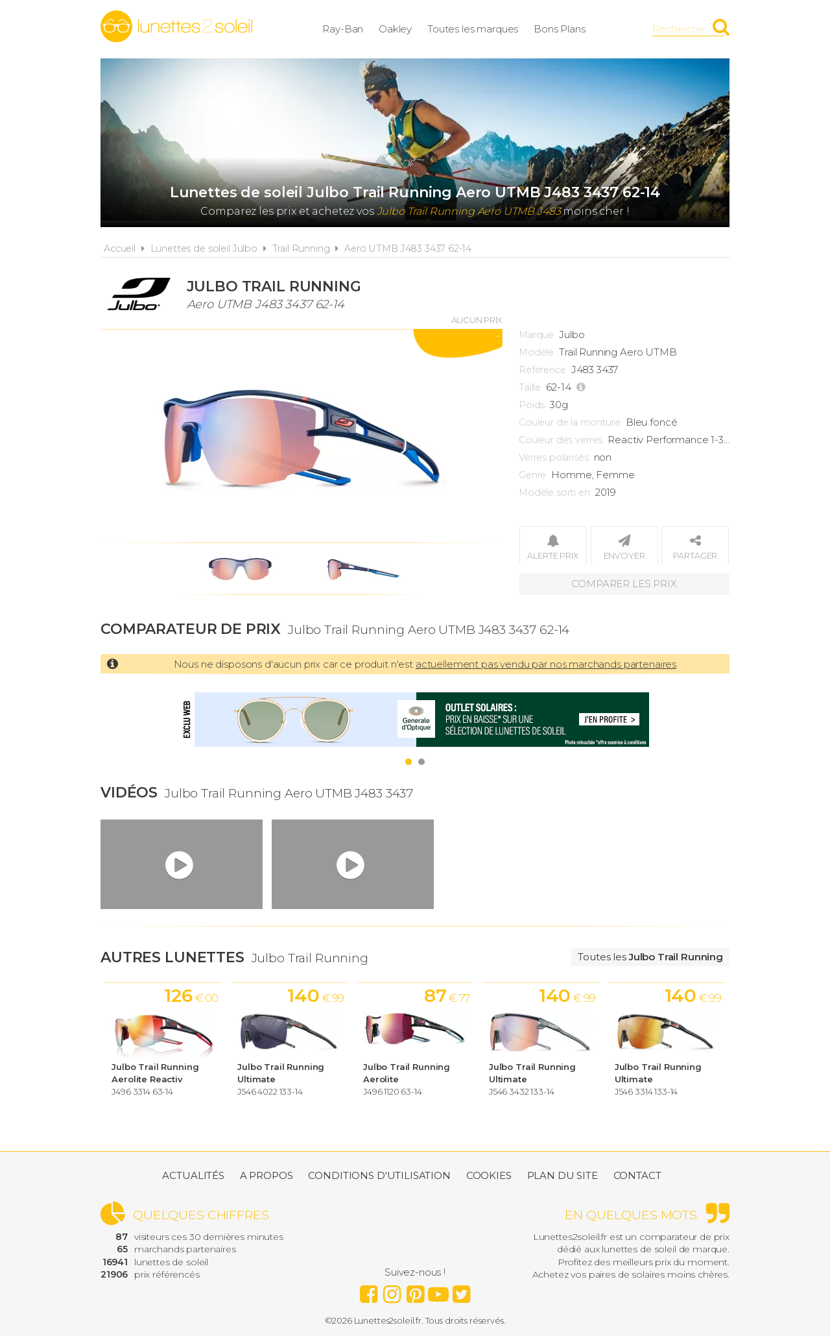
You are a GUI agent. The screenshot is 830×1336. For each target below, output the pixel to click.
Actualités (193, 1175)
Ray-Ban (342, 29)
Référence (542, 370)
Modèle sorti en (554, 492)
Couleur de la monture (570, 422)
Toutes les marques (472, 29)
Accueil (120, 248)
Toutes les (650, 957)
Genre (532, 475)
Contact (637, 1175)
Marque (536, 335)
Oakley (395, 29)
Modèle (536, 352)
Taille (530, 387)
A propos (266, 1175)
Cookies (489, 1175)
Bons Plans (560, 29)
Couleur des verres (560, 440)
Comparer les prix (623, 583)
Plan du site (562, 1175)
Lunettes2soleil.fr (176, 26)
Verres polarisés (554, 457)
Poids (532, 405)
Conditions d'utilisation (379, 1175)
